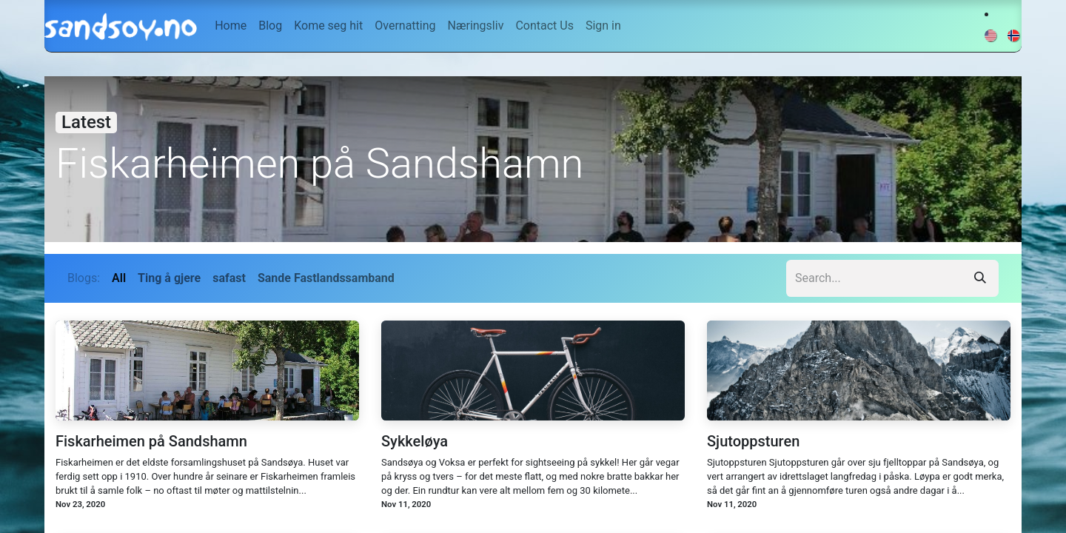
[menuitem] (230, 26)
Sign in (603, 26)
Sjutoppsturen (753, 441)
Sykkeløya (414, 441)
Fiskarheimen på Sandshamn (151, 441)
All (119, 278)
